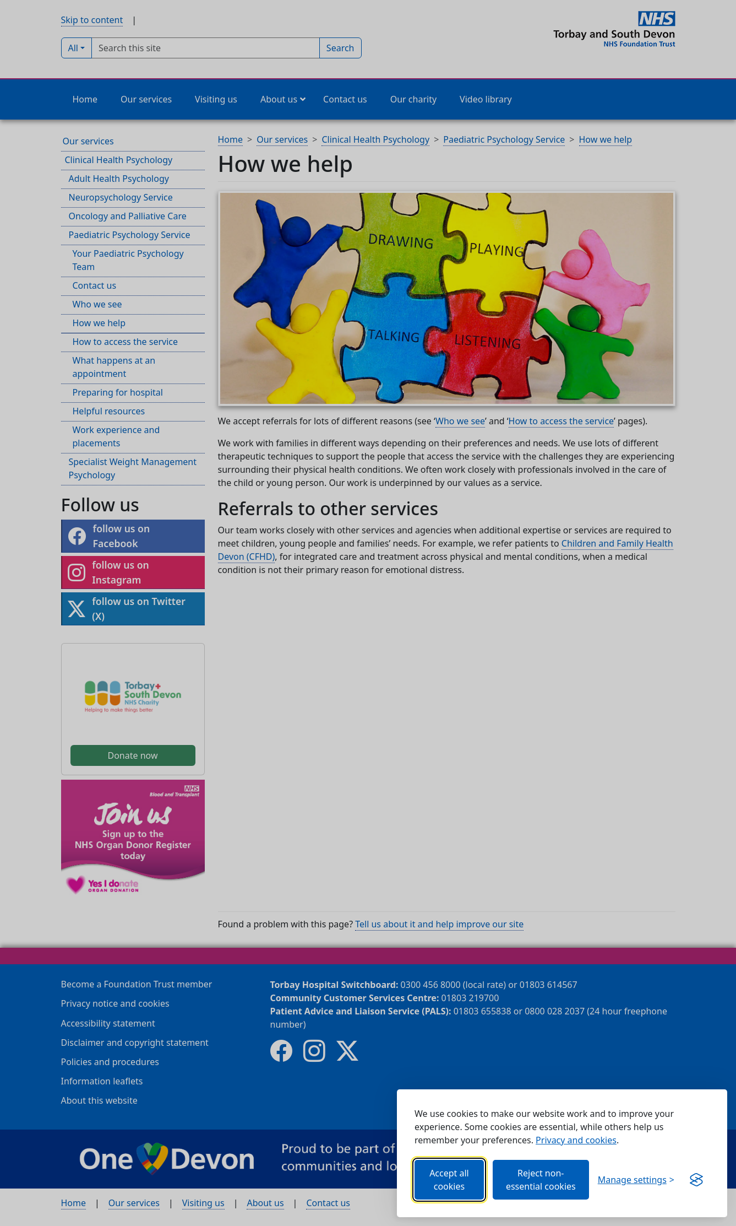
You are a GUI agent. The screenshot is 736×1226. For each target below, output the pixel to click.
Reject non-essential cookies (541, 1179)
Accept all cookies (449, 1179)
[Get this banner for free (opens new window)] (696, 1179)
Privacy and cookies (576, 1140)
